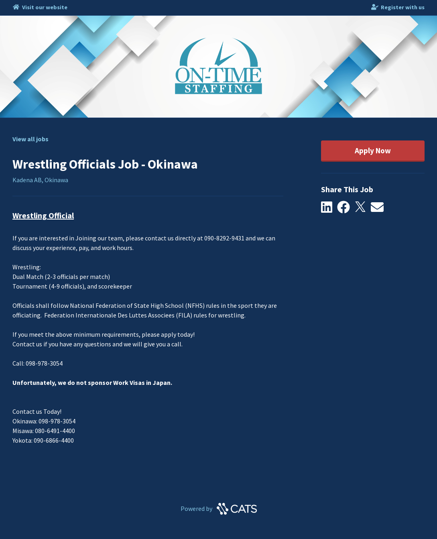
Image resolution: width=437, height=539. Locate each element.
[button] (329, 207)
